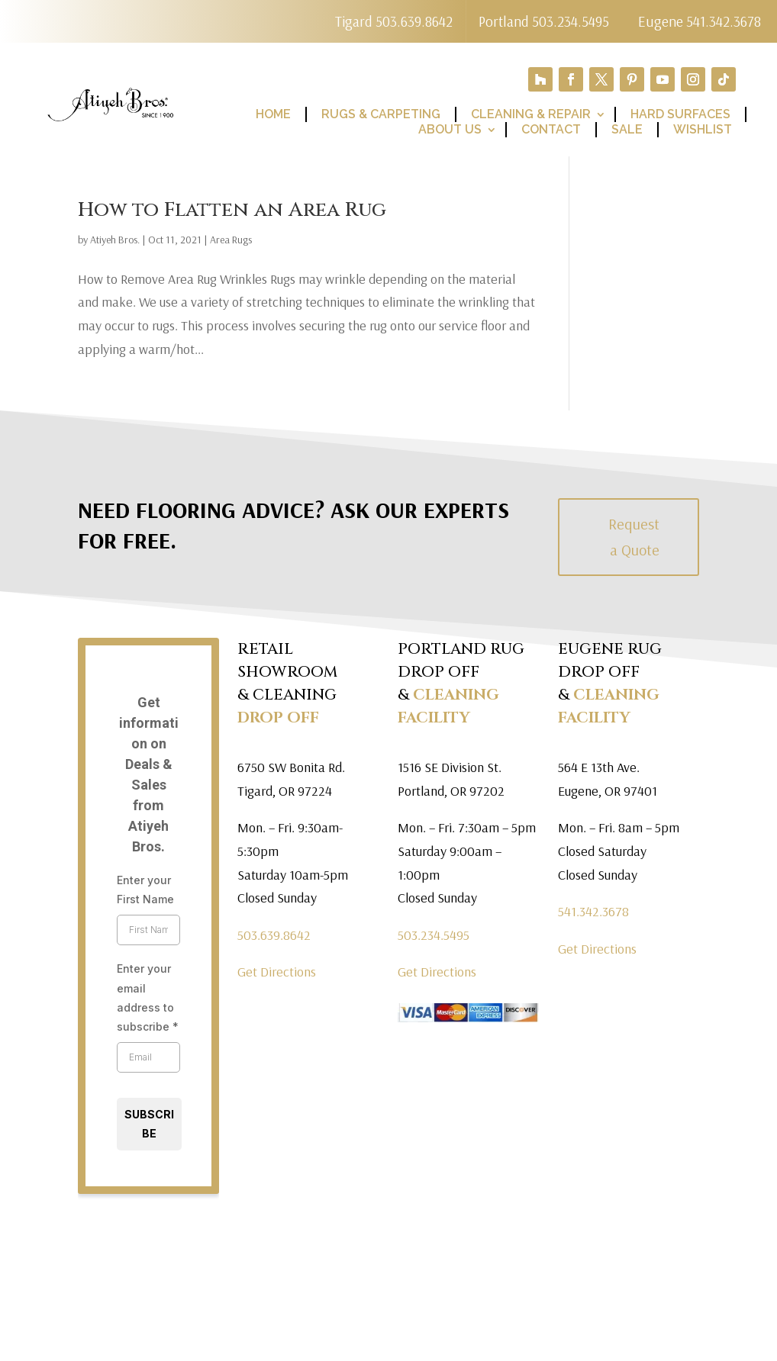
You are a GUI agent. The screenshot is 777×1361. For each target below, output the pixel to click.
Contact (551, 131)
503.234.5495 (433, 936)
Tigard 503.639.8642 (386, 21)
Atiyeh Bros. (115, 241)
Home (273, 115)
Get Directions (276, 973)
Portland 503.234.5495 (544, 21)
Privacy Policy (490, 1337)
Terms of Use (602, 1337)
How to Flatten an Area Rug (232, 211)
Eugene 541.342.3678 (699, 21)
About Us (450, 131)
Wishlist (702, 131)
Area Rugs (231, 241)
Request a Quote (633, 538)
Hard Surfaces (680, 115)
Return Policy (716, 1337)
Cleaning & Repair (531, 115)
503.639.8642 (274, 936)
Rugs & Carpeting (380, 115)
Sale (627, 131)
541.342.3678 (593, 913)
